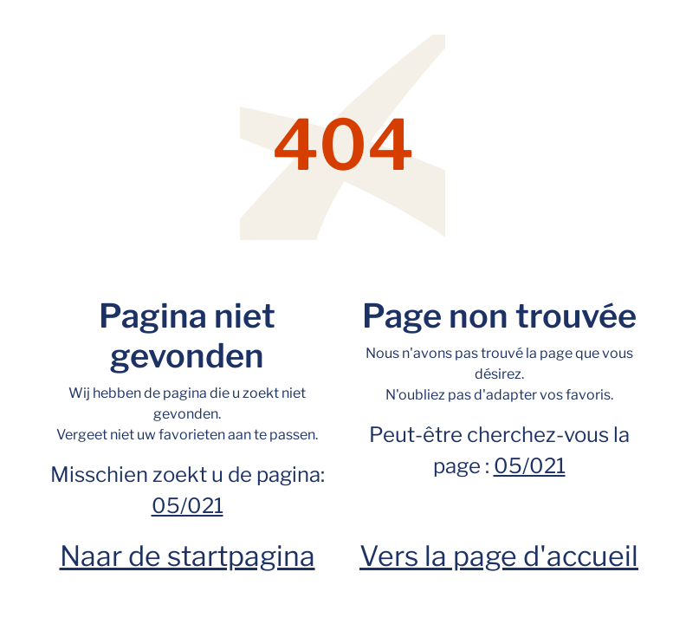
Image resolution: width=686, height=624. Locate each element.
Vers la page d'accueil (498, 556)
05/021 (187, 505)
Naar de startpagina (187, 556)
